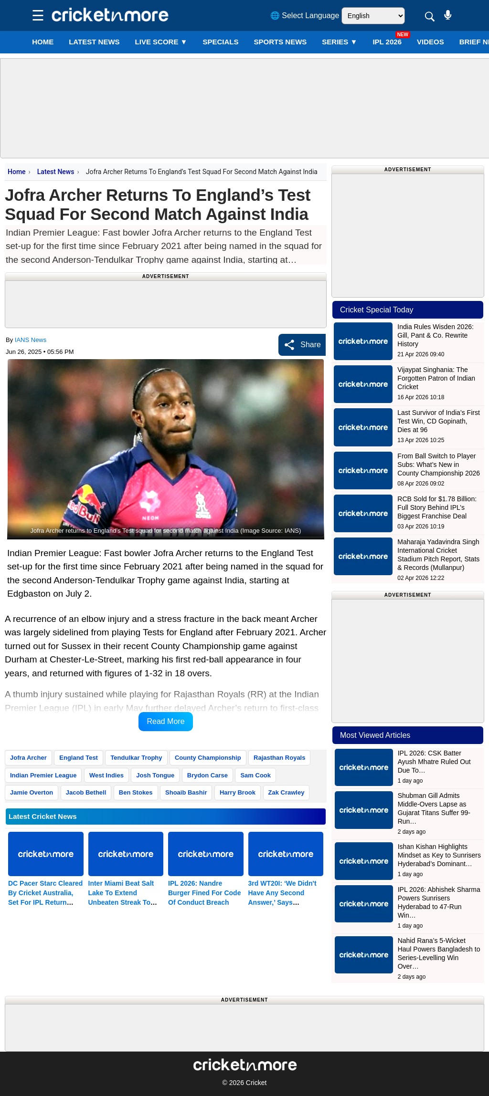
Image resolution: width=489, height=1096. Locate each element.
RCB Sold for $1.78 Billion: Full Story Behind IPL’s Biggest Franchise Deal (437, 507)
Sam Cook (255, 775)
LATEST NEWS (94, 42)
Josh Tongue (155, 775)
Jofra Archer (28, 757)
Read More (165, 721)
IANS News (30, 339)
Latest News (55, 172)
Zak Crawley (286, 792)
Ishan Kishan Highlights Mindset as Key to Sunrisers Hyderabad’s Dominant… (439, 855)
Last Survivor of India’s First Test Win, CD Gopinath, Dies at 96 (438, 421)
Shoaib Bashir (186, 792)
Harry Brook (237, 792)
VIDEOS (430, 42)
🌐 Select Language (305, 15)
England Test (78, 757)
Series (339, 42)
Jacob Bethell (86, 792)
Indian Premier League (43, 775)
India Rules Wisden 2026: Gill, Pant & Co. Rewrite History (435, 335)
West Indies (106, 775)
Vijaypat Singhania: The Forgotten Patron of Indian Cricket (436, 378)
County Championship (208, 757)
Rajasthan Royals (279, 757)
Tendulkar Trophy (136, 757)
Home (42, 42)
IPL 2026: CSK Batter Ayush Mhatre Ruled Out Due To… (434, 761)
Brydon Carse (207, 775)
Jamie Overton (31, 792)
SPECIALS (220, 42)
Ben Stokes (136, 792)
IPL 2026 (387, 42)
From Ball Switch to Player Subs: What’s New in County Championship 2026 (438, 464)
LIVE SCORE (161, 42)
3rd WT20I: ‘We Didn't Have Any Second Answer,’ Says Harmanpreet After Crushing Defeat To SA (284, 902)
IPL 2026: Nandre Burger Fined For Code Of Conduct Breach (204, 892)
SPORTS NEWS (280, 42)
